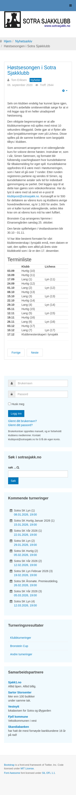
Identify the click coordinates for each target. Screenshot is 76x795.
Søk (13, 480)
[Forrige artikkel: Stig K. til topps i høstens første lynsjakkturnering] (16, 352)
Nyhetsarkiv (23, 41)
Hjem (7, 41)
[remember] (9, 403)
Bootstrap (9, 764)
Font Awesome (12, 773)
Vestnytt (13, 706)
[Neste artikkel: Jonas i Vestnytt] (35, 352)
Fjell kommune (18, 716)
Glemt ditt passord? (20, 425)
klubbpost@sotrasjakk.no (23, 196)
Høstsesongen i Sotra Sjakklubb (31, 70)
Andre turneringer (21, 654)
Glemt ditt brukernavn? (22, 421)
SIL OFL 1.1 (48, 773)
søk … (12, 467)
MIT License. (27, 768)
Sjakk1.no (14, 682)
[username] (41, 383)
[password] (41, 394)
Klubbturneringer (20, 637)
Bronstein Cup (19, 646)
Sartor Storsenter (19, 692)
